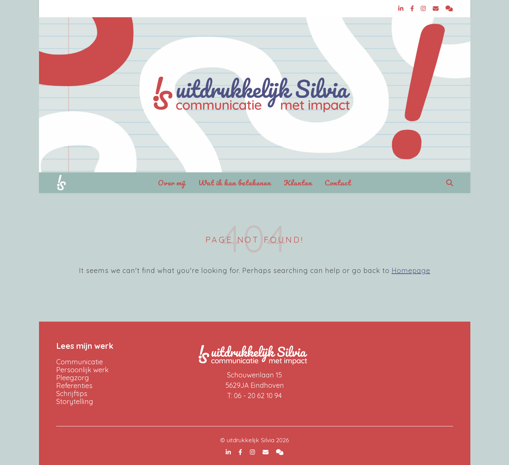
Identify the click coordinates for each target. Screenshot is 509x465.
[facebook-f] (413, 8)
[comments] (449, 8)
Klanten (298, 182)
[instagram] (424, 8)
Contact (338, 182)
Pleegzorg (72, 377)
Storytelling (74, 401)
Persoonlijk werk (82, 369)
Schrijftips (71, 393)
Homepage (411, 270)
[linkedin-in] (401, 8)
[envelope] (436, 8)
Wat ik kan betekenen (234, 182)
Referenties (74, 385)
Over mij (172, 182)
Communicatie (79, 361)
